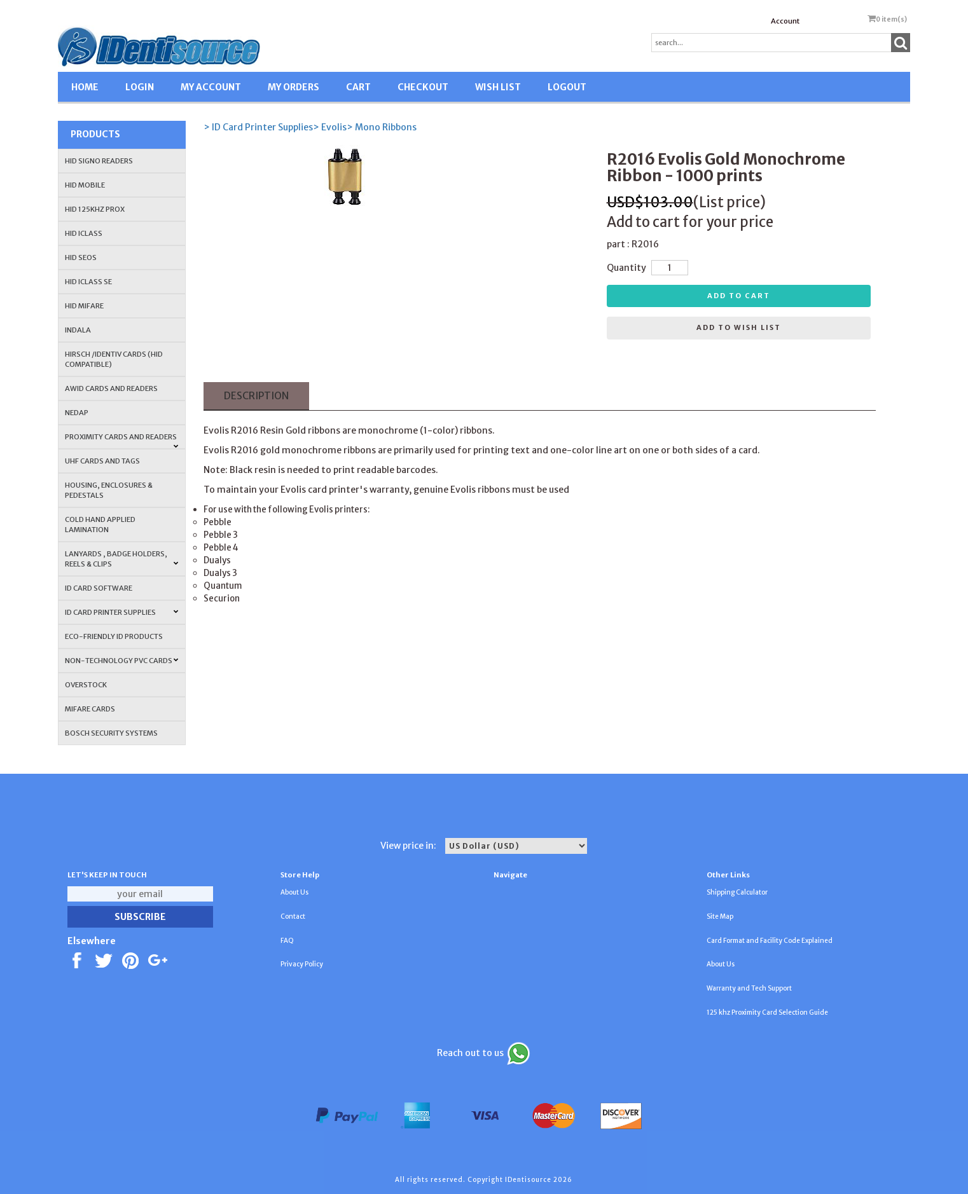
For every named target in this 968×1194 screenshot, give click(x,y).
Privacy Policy (301, 964)
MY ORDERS (293, 87)
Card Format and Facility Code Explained (770, 941)
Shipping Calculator (737, 892)
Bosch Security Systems (111, 733)
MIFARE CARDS (90, 708)
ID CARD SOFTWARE (98, 588)
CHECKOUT (423, 87)
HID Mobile (85, 185)
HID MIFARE (84, 305)
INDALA (78, 330)
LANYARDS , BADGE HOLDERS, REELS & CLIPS (122, 558)
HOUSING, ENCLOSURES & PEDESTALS (109, 490)
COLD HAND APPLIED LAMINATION (100, 524)
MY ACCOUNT (211, 87)
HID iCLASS (83, 233)
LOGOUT (567, 87)
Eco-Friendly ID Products (114, 636)
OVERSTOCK (86, 684)
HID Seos (81, 257)
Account (785, 21)
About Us (294, 892)
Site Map (720, 916)
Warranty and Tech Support (749, 988)
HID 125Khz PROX (95, 209)
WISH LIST (498, 87)
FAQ (287, 941)
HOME (85, 87)
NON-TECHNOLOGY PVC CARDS (122, 660)
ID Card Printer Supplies (122, 612)
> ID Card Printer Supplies (258, 127)
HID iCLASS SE (88, 281)
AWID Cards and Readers (111, 388)
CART (358, 87)
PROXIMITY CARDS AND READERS (122, 440)
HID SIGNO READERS (99, 160)
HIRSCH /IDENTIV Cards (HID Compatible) (114, 359)
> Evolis (330, 127)
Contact (292, 916)
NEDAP (76, 412)
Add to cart (738, 295)
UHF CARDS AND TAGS (102, 460)
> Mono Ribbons (382, 127)
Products (95, 134)
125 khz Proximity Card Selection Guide (767, 1012)
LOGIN (139, 87)
